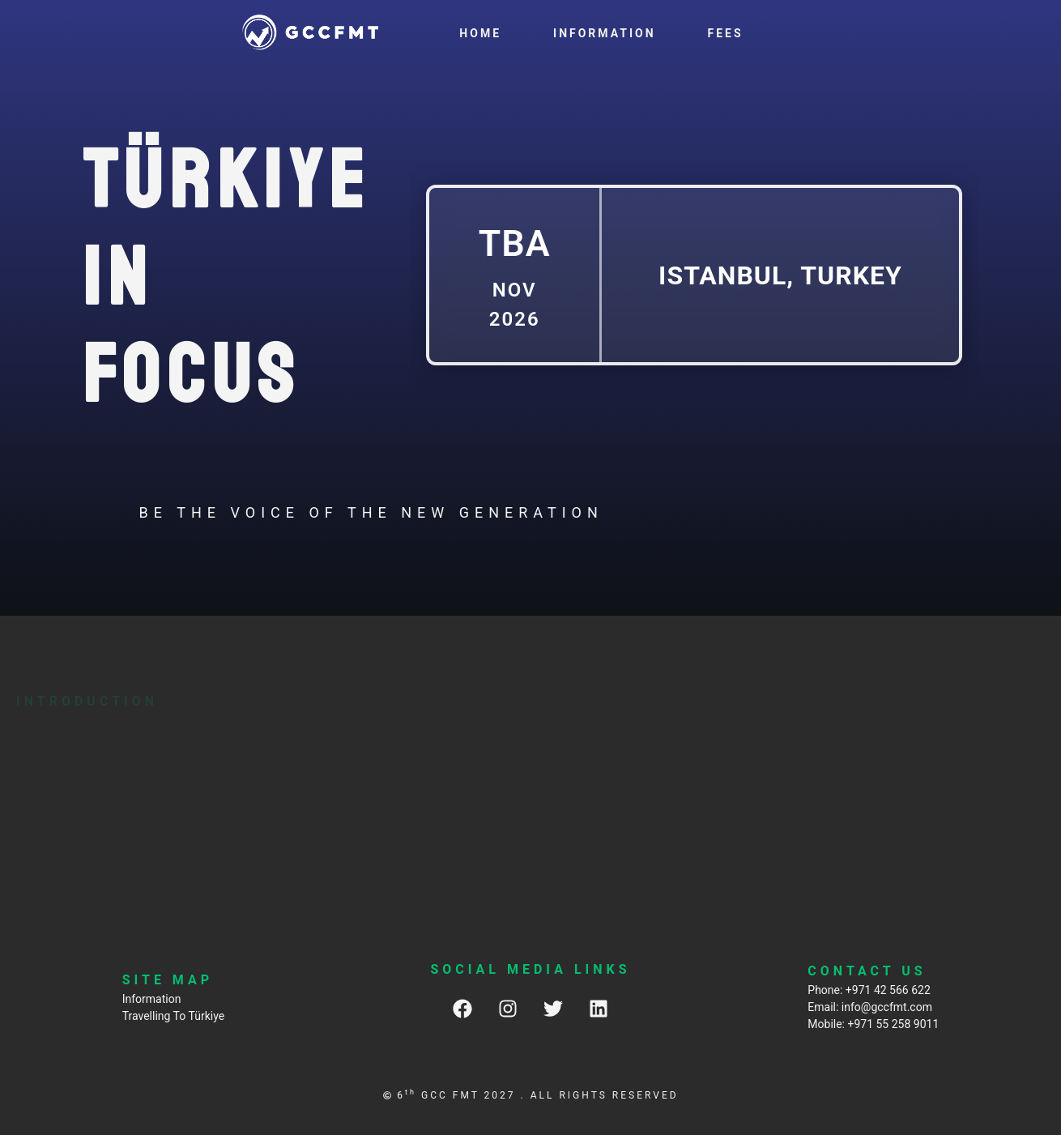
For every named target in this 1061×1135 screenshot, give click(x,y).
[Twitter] (553, 1007)
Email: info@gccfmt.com (869, 1007)
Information (151, 998)
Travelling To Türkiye (173, 1015)
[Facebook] (462, 1007)
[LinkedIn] (598, 1007)
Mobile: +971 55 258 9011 (873, 1024)
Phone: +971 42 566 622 (868, 990)
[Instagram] (507, 1007)
